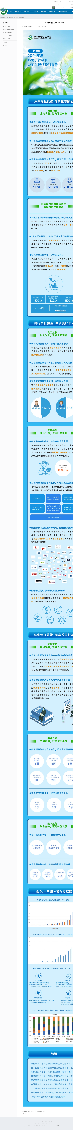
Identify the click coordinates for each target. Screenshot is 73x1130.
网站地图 (41, 1121)
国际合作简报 (6, 39)
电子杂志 (15, 17)
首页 (11, 11)
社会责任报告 (21, 17)
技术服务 (52, 11)
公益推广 (5, 42)
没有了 (24, 1113)
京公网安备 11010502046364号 (61, 1125)
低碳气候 (43, 11)
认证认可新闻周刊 (7, 35)
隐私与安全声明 (48, 1121)
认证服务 (35, 11)
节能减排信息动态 (7, 32)
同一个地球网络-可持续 (8, 29)
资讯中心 (26, 11)
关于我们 (62, 7)
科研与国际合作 (63, 11)
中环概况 (18, 11)
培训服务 (5, 45)
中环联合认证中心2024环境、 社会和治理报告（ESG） (34, 1111)
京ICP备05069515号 (50, 1125)
